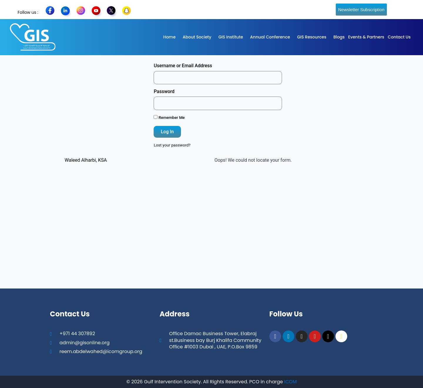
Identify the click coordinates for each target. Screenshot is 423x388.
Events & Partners (366, 37)
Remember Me (169, 117)
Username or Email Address (183, 65)
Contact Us (399, 37)
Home (169, 37)
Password (164, 91)
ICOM (290, 381)
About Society (197, 37)
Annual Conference (270, 37)
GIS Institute (230, 37)
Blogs (339, 37)
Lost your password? (172, 145)
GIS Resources (311, 37)
